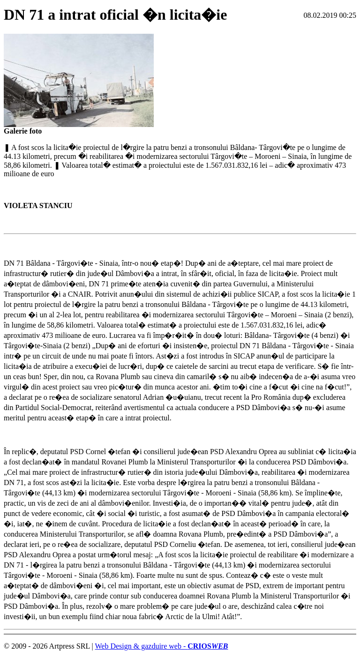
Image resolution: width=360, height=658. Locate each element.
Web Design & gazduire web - (161, 646)
